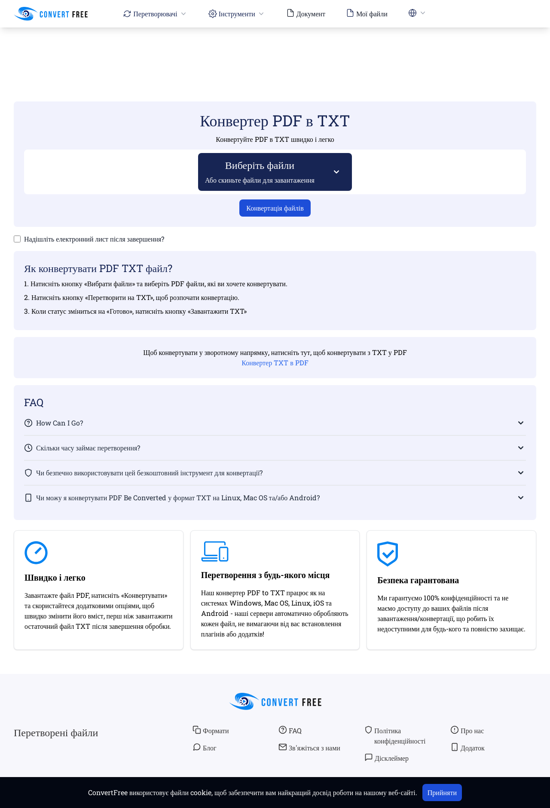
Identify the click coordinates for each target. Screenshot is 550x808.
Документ (305, 13)
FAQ (290, 730)
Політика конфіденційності (394, 735)
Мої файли (367, 13)
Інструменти (237, 13)
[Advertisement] (275, 52)
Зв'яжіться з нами (309, 747)
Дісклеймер (386, 757)
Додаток (467, 747)
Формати (210, 730)
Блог (204, 747)
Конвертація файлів (274, 207)
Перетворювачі (155, 13)
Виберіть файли (260, 171)
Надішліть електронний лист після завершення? (94, 238)
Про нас (467, 730)
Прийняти (442, 792)
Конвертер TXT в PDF (274, 362)
